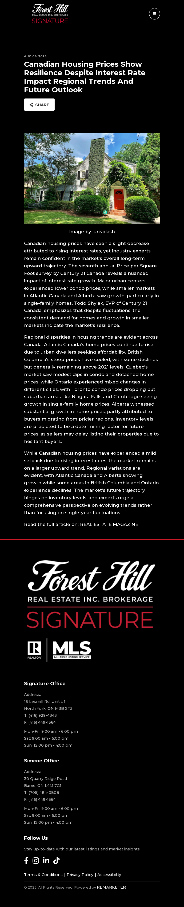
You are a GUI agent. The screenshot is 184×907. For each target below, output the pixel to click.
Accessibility (109, 874)
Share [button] (39, 104)
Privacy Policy (80, 874)
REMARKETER (111, 887)
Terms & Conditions (43, 874)
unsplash (104, 231)
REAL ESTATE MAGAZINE (109, 524)
